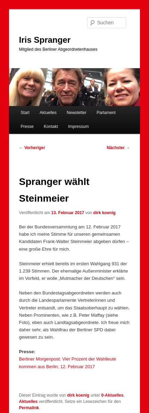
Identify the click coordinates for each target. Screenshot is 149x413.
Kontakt (51, 126)
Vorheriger (32, 147)
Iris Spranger (45, 39)
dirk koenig (104, 212)
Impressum (78, 126)
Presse (27, 126)
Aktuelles (48, 112)
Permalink (29, 407)
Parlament (106, 112)
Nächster (118, 147)
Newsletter (77, 112)
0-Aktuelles (112, 395)
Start (25, 112)
